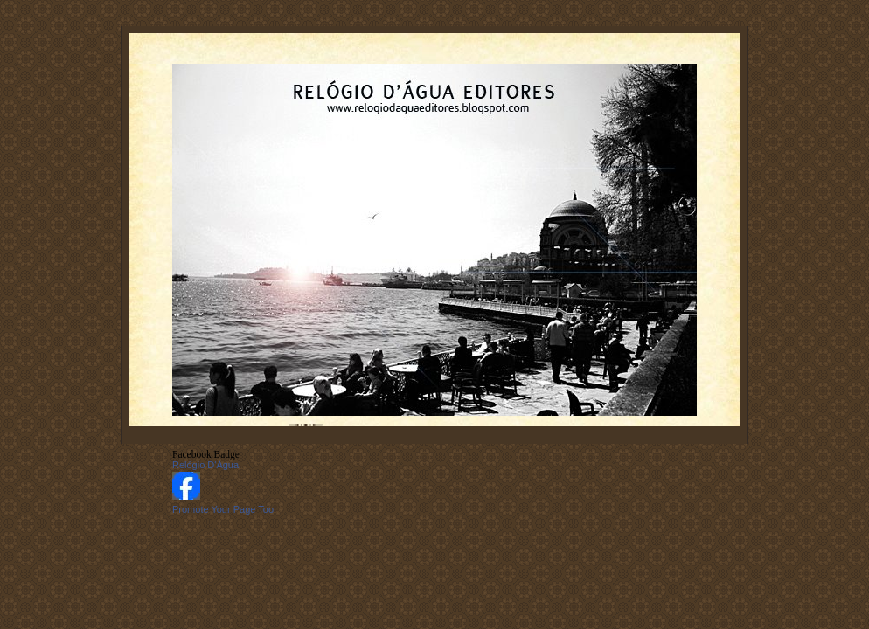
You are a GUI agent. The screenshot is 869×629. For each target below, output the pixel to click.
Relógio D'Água (205, 465)
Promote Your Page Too (223, 509)
